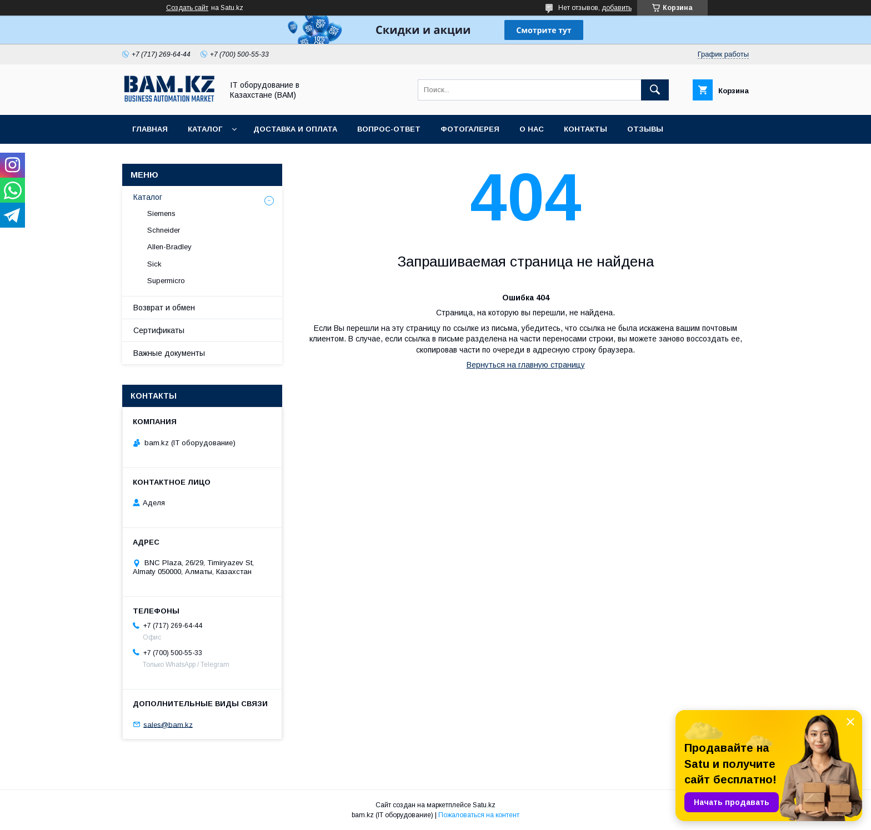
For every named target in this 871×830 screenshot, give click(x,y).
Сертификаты (158, 330)
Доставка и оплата (295, 129)
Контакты (585, 129)
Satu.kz (484, 805)
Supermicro (166, 280)
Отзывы (645, 129)
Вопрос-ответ (389, 129)
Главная (150, 129)
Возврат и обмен (164, 307)
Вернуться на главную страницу (526, 364)
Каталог (205, 129)
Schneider (163, 230)
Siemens (161, 213)
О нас (531, 129)
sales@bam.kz (168, 724)
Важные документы (169, 353)
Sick (154, 264)
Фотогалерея (469, 129)
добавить (617, 8)
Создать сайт (187, 8)
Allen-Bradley (169, 247)
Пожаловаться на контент (478, 815)
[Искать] (655, 89)
